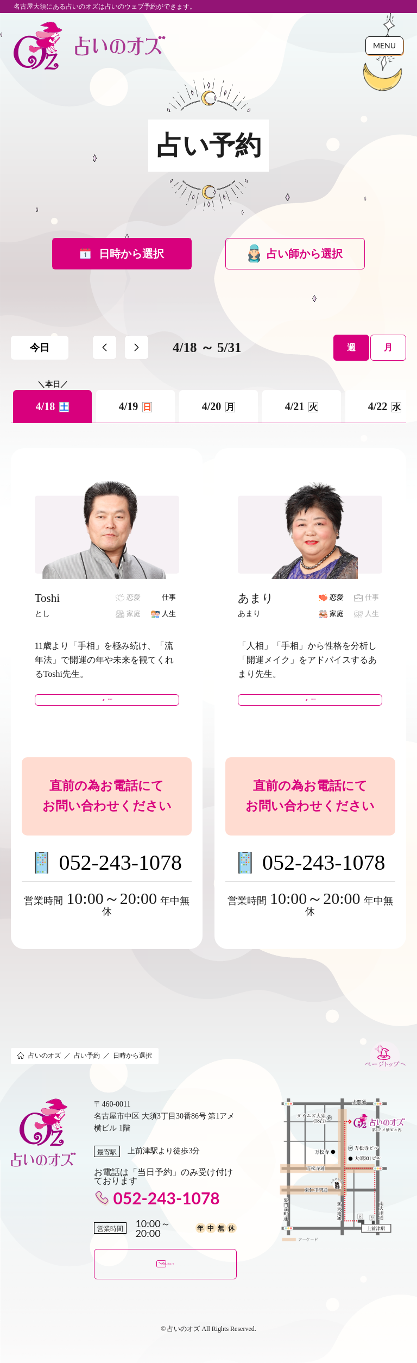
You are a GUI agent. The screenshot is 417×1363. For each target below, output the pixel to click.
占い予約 (87, 1062)
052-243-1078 (120, 869)
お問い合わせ (165, 1272)
